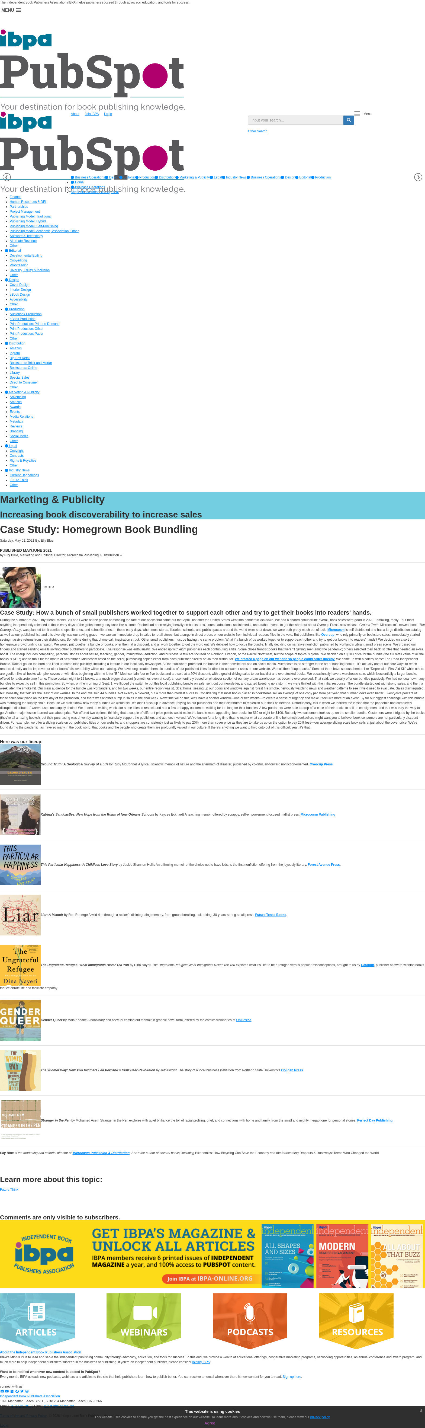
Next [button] (418, 177)
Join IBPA (92, 114)
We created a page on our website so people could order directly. (285, 659)
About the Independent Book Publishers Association (40, 1352)
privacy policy (320, 1417)
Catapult (367, 965)
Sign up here (292, 1377)
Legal (216, 177)
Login (108, 114)
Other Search (257, 131)
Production (145, 177)
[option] (88, 177)
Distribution (165, 177)
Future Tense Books (270, 915)
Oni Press (244, 1020)
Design (112, 177)
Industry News (234, 177)
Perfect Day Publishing (375, 1120)
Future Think (9, 1189)
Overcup (327, 635)
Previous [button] (7, 177)
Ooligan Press (292, 1070)
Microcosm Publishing (318, 814)
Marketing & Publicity (192, 177)
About (75, 114)
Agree (209, 1423)
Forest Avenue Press (324, 865)
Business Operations (88, 177)
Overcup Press (321, 764)
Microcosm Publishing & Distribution (101, 1153)
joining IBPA (201, 1362)
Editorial (127, 177)
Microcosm (335, 630)
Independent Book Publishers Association (30, 1396)
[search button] (348, 120)
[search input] (296, 120)
